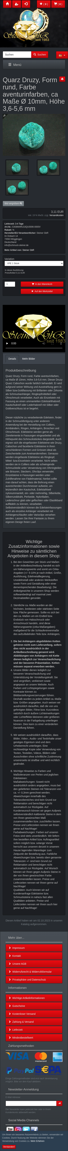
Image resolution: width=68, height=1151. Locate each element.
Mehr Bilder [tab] (28, 358)
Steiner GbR (28, 250)
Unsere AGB (17, 963)
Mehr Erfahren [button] (37, 1141)
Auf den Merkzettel (42, 291)
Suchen (40, 54)
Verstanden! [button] (9, 1147)
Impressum (16, 947)
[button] (62, 55)
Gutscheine (16, 1006)
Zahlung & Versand (21, 1021)
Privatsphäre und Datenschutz (27, 979)
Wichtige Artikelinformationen (26, 998)
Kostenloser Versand (22, 1013)
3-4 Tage (19, 224)
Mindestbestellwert (20, 1037)
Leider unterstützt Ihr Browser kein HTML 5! (34, 328)
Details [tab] (12, 358)
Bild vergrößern (13, 203)
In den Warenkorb (42, 284)
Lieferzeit (15, 1029)
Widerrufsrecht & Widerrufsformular (30, 971)
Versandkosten (56, 215)
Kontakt (14, 955)
